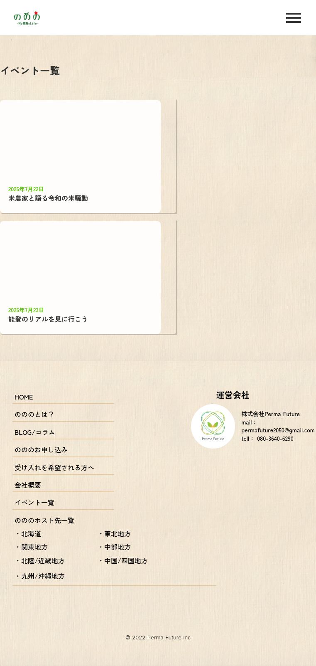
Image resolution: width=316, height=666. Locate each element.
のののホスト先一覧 (44, 520)
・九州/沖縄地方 (40, 576)
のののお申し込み (41, 449)
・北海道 (28, 533)
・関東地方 (31, 547)
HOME (24, 397)
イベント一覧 (34, 502)
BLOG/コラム (35, 432)
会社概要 (28, 485)
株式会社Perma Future (270, 414)
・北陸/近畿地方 (40, 560)
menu (294, 18)
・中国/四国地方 (123, 560)
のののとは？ (34, 414)
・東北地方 (114, 533)
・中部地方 (114, 547)
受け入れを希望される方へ (54, 467)
